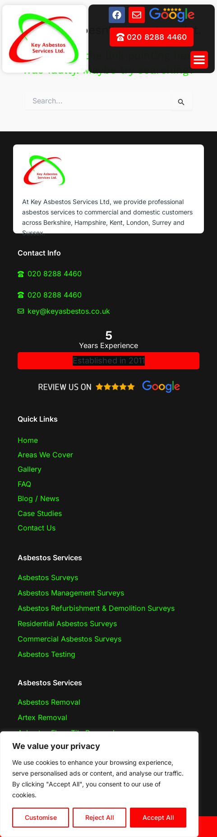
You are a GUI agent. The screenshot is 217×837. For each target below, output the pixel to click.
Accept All (158, 817)
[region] (99, 784)
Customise (41, 817)
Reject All (99, 817)
